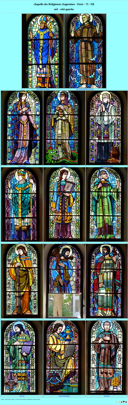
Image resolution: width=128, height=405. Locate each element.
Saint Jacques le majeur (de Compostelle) (107, 319)
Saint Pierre (106, 396)
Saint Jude (64, 242)
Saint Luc (22, 396)
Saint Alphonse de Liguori (42, 89)
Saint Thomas (106, 242)
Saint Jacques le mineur (22, 319)
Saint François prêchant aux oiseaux (85, 89)
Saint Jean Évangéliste (64, 396)
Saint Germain (22, 242)
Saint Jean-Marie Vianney (106, 166)
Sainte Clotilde (22, 166)
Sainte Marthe (64, 166)
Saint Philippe (64, 319)
